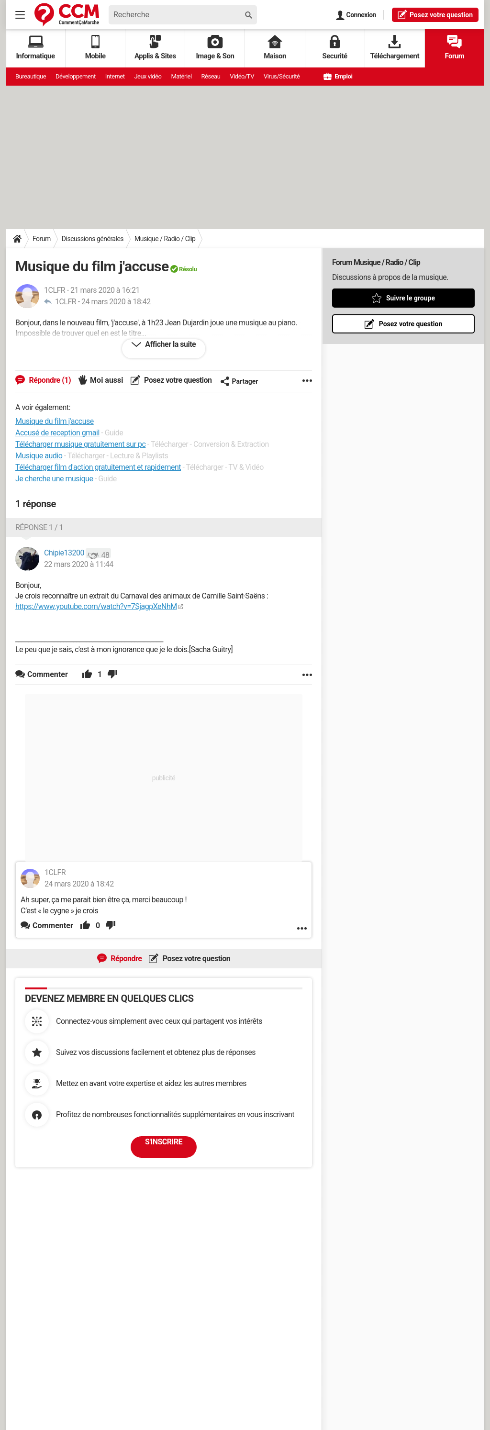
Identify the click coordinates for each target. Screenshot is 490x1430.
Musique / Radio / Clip (164, 239)
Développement (76, 76)
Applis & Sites (155, 47)
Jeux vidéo (147, 76)
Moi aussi (106, 380)
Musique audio (38, 455)
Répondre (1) (49, 380)
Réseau (211, 76)
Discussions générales (92, 239)
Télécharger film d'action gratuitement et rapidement (98, 467)
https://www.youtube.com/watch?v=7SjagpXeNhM (96, 606)
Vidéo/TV (242, 76)
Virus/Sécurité (282, 76)
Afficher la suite (170, 344)
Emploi (337, 76)
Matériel (181, 76)
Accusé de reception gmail (57, 432)
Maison (275, 47)
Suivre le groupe (410, 298)
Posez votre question (177, 380)
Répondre (125, 958)
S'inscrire (163, 1141)
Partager (239, 381)
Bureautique (30, 76)
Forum (454, 47)
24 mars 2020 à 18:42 (116, 301)
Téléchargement (394, 47)
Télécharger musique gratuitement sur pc (80, 444)
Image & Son (215, 47)
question (435, 14)
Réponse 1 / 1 (39, 527)
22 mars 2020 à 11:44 (78, 564)
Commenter (53, 925)
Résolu (188, 269)
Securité (335, 47)
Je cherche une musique (54, 478)
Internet (115, 76)
